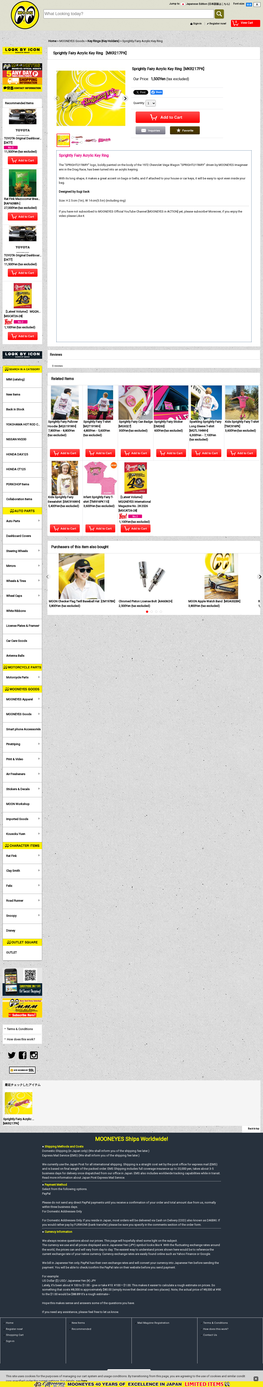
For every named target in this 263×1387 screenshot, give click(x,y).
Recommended (81, 1329)
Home (10, 1322)
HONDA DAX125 (17, 454)
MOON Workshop (18, 804)
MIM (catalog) (15, 379)
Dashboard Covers (18, 536)
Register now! (217, 23)
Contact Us (210, 1335)
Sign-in (197, 23)
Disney (10, 930)
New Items (13, 394)
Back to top (253, 1128)
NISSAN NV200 (16, 439)
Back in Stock (15, 409)
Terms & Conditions (20, 1029)
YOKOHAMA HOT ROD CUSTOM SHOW (24, 424)
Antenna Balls (15, 655)
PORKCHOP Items (17, 484)
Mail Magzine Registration (153, 1322)
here (84, 1381)
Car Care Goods (16, 641)
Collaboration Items (19, 499)
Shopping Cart (15, 1335)
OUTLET (11, 952)
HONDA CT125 (15, 469)
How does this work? (21, 1039)
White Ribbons (16, 611)
